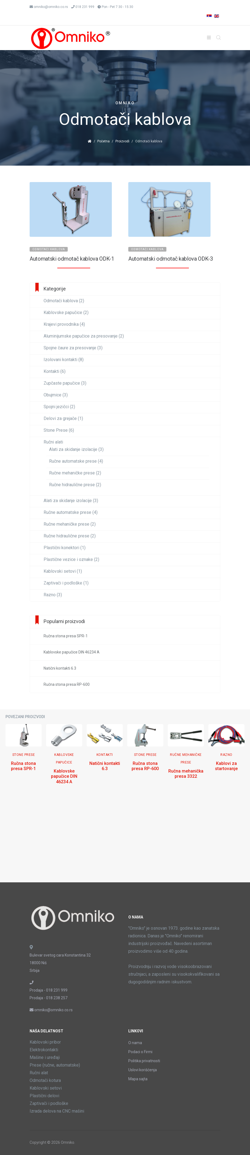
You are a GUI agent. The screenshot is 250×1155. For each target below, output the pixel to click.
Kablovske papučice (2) (66, 312)
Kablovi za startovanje (226, 766)
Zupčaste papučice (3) (65, 383)
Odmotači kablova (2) (64, 301)
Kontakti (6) (55, 371)
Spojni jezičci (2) (59, 407)
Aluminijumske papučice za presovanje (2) (84, 336)
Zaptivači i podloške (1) (66, 583)
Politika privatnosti (144, 1061)
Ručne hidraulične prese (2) (75, 485)
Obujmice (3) (56, 395)
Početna (103, 141)
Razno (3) (53, 595)
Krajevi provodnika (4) (64, 324)
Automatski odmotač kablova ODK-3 (170, 258)
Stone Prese (23, 755)
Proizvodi (122, 141)
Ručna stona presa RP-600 (145, 766)
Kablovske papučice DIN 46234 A (64, 776)
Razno (226, 755)
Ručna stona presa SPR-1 (23, 766)
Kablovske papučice (64, 758)
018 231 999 (84, 7)
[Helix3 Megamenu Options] (209, 37)
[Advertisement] (125, 838)
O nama (135, 1043)
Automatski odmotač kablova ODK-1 (72, 258)
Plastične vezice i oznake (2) (71, 559)
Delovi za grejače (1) (63, 418)
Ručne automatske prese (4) (76, 461)
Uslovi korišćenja (142, 1070)
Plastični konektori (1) (65, 548)
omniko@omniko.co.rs (51, 7)
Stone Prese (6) (59, 430)
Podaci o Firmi (140, 1052)
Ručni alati (53, 442)
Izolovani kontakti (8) (64, 360)
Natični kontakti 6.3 (104, 766)
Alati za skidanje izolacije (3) (76, 449)
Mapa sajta (137, 1079)
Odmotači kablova (48, 249)
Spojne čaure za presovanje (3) (73, 348)
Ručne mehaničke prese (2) (75, 473)
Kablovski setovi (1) (63, 571)
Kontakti (104, 755)
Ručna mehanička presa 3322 (185, 773)
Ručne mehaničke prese (186, 758)
